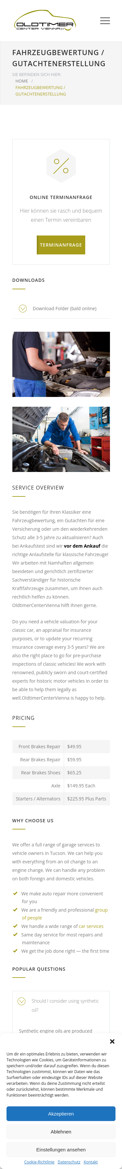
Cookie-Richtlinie (39, 1162)
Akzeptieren (61, 1113)
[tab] (61, 1005)
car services (91, 926)
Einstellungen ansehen (61, 1149)
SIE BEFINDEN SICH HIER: (36, 74)
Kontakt (91, 1162)
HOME (22, 81)
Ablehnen (61, 1131)
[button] (112, 1041)
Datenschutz (69, 1162)
